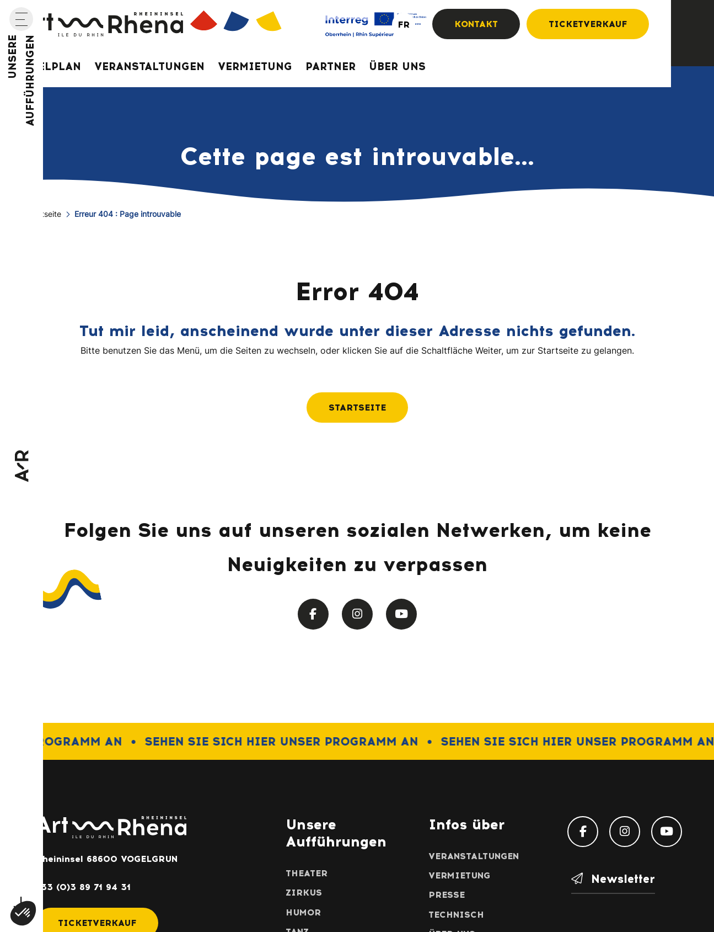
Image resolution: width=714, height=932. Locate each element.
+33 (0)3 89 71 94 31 (83, 887)
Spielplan (49, 66)
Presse (446, 895)
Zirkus (304, 892)
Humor (303, 912)
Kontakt (476, 24)
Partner (330, 66)
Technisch (456, 914)
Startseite (43, 215)
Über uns (397, 66)
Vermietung (255, 66)
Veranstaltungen (149, 66)
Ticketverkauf (588, 24)
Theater (307, 873)
